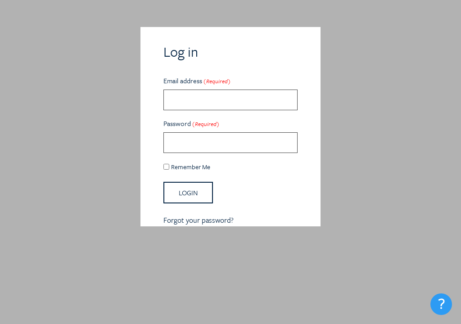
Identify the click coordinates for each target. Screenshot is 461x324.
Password (191, 123)
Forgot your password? (198, 220)
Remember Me (190, 166)
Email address (196, 81)
